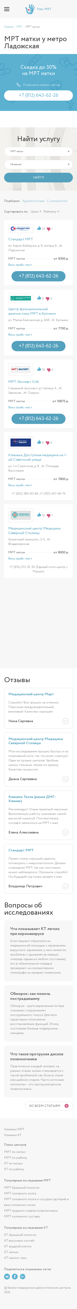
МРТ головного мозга (20, 1193)
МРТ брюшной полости (21, 1187)
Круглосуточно (33, 201)
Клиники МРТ (14, 1129)
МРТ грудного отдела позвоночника (31, 1210)
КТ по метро (13, 1163)
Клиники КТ (12, 1135)
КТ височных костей (19, 1240)
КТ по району (14, 1169)
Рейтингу (49, 211)
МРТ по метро (15, 1152)
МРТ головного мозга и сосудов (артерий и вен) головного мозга (36, 1202)
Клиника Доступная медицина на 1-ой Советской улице (37, 457)
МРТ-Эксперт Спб (23, 382)
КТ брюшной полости (20, 1235)
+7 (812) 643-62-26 (70, 9)
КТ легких (11, 1252)
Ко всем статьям (44, 1106)
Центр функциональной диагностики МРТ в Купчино (32, 311)
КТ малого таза (15, 1258)
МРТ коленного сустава (22, 1216)
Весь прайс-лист (20, 265)
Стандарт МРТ (20, 239)
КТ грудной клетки (17, 1246)
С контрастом (57, 201)
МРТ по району (15, 1157)
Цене (34, 211)
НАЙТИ (38, 178)
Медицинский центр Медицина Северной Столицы (34, 530)
